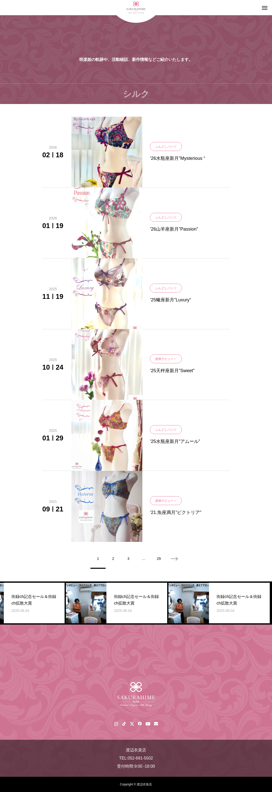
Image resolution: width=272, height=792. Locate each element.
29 (159, 559)
